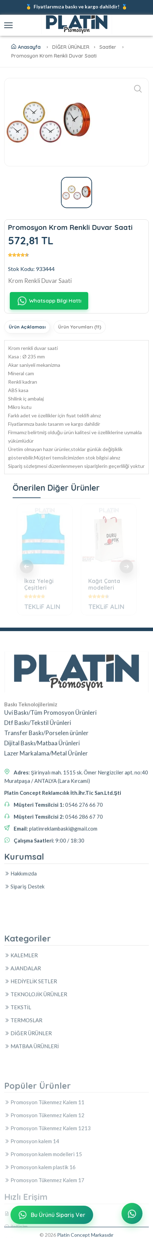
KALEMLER (21, 1049)
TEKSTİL (17, 1101)
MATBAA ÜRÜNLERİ (31, 1140)
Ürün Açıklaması (27, 327)
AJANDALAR (22, 1062)
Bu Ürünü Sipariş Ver (51, 1216)
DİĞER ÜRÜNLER (28, 1127)
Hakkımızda (20, 910)
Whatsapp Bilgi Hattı (48, 300)
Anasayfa (26, 47)
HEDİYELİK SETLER (30, 1075)
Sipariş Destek (24, 923)
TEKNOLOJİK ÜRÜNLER (35, 1088)
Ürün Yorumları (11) (79, 327)
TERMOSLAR (23, 1114)
